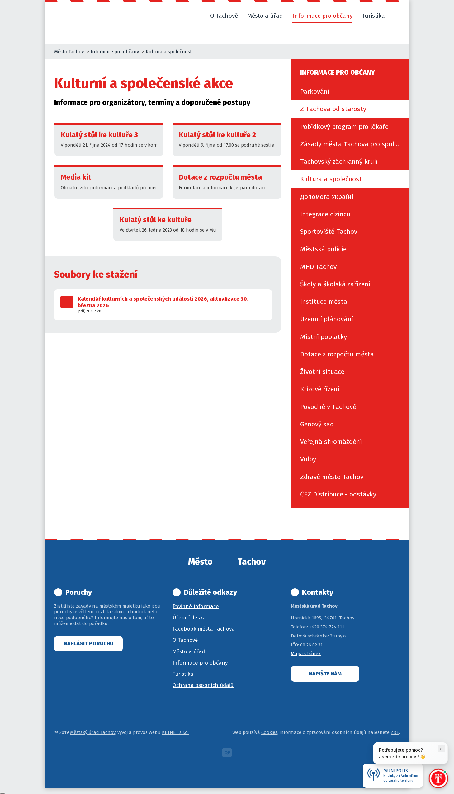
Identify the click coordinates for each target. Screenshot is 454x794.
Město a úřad (189, 651)
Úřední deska (189, 617)
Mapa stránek (306, 653)
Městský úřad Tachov (92, 732)
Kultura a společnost (169, 51)
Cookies (269, 732)
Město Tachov (69, 51)
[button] (397, 16)
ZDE (395, 732)
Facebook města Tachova (204, 629)
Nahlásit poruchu (88, 643)
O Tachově (185, 640)
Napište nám (325, 673)
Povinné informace (196, 606)
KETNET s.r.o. (175, 732)
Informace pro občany (115, 51)
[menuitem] (350, 91)
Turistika (183, 674)
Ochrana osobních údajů (203, 685)
